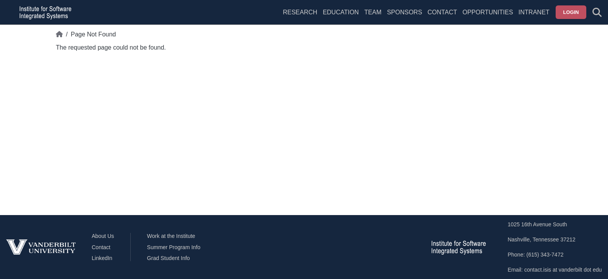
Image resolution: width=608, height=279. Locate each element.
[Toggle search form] (597, 12)
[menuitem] (372, 17)
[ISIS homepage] (43, 12)
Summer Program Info (173, 247)
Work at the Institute (171, 236)
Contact (442, 12)
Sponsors (404, 12)
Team (372, 12)
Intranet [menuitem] (533, 12)
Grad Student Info (168, 258)
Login (571, 12)
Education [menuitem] (341, 12)
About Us (103, 236)
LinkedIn (102, 258)
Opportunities (488, 12)
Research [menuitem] (300, 12)
